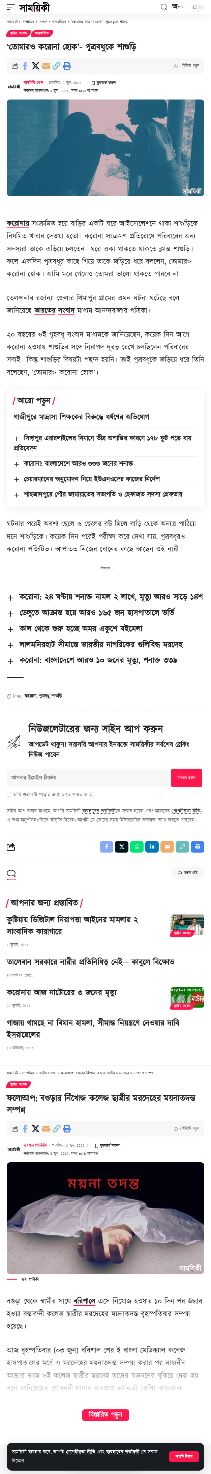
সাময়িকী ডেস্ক (33, 83)
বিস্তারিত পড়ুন (105, 1415)
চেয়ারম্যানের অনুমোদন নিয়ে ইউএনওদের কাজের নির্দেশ (92, 479)
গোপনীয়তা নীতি (80, 1452)
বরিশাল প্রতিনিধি (35, 1145)
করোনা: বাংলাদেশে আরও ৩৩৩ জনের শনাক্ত (78, 464)
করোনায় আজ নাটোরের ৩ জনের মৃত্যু (61, 993)
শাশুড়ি (57, 696)
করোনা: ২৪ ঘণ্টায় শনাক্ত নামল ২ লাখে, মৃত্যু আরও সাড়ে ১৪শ (111, 597)
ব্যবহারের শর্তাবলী (122, 1452)
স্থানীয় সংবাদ (18, 33)
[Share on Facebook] (25, 66)
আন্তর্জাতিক (42, 33)
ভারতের (44, 311)
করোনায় (18, 224)
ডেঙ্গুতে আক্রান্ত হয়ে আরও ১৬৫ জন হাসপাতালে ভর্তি (97, 613)
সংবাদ (66, 311)
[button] (184, 1456)
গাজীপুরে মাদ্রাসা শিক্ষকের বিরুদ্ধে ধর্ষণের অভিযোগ (81, 417)
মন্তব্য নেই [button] (188, 873)
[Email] (46, 66)
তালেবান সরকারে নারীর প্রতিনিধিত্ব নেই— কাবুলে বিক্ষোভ (90, 962)
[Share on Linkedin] (152, 847)
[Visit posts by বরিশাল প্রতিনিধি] (14, 1149)
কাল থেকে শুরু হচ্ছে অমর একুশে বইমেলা (81, 629)
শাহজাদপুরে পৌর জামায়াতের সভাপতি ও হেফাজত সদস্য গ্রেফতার (103, 495)
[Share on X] (35, 66)
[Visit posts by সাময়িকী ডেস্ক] (14, 87)
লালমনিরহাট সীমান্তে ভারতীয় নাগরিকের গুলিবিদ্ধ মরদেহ (101, 645)
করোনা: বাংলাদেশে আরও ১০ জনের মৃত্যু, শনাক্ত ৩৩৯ (98, 660)
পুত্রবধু (44, 696)
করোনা (30, 696)
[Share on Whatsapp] (137, 847)
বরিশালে (84, 1301)
